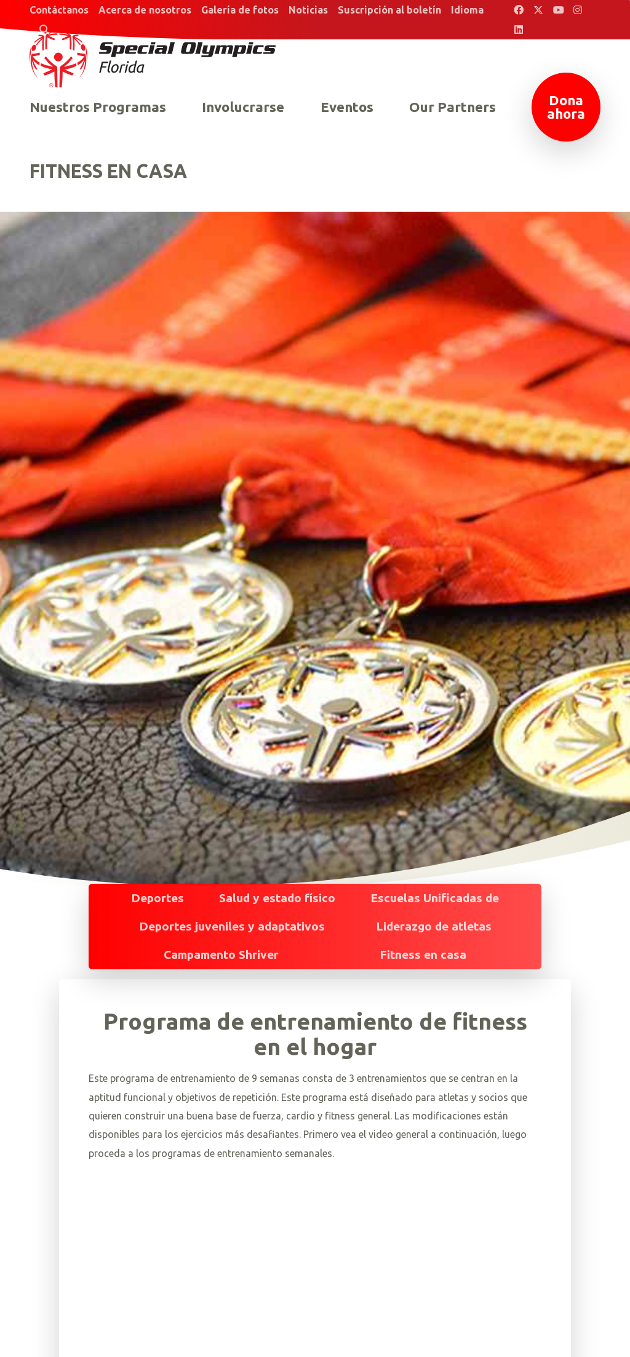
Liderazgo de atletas (434, 926)
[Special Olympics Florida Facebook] (518, 10)
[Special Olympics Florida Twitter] (538, 10)
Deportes (157, 898)
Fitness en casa (423, 954)
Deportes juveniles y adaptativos (232, 926)
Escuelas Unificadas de (434, 898)
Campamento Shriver (221, 954)
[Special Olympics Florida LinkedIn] (518, 29)
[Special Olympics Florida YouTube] (558, 10)
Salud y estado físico (277, 898)
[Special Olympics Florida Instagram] (578, 10)
